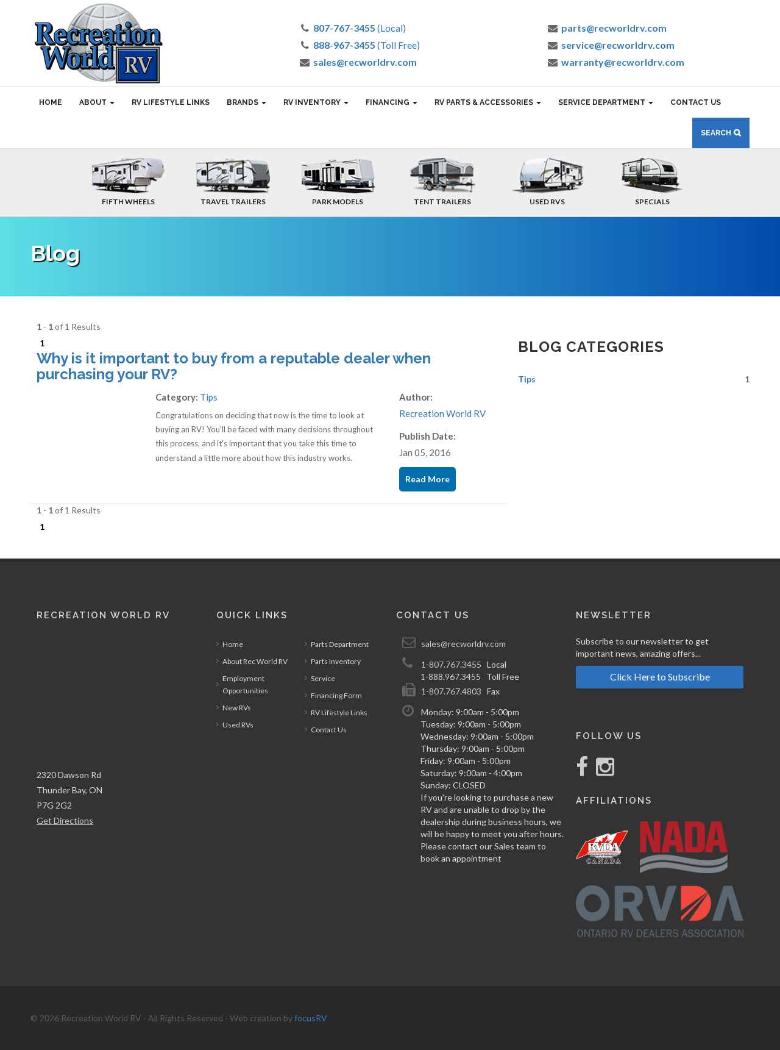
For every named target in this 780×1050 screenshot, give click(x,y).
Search (716, 133)
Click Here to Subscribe (660, 676)
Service (323, 678)
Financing (391, 102)
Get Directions (65, 820)
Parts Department (340, 644)
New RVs (236, 707)
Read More (427, 479)
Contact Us (695, 102)
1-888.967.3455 (450, 676)
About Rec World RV (255, 661)
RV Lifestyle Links (171, 102)
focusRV (310, 1018)
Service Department (605, 102)
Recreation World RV (442, 413)
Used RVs (238, 724)
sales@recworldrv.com (463, 643)
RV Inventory (316, 102)
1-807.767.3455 (451, 664)
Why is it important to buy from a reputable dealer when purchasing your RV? (234, 366)
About (97, 102)
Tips (209, 396)
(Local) (359, 28)
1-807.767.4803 (451, 691)
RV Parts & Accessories (487, 102)
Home (50, 102)
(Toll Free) (366, 45)
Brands (246, 102)
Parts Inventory (336, 661)
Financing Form (336, 695)
